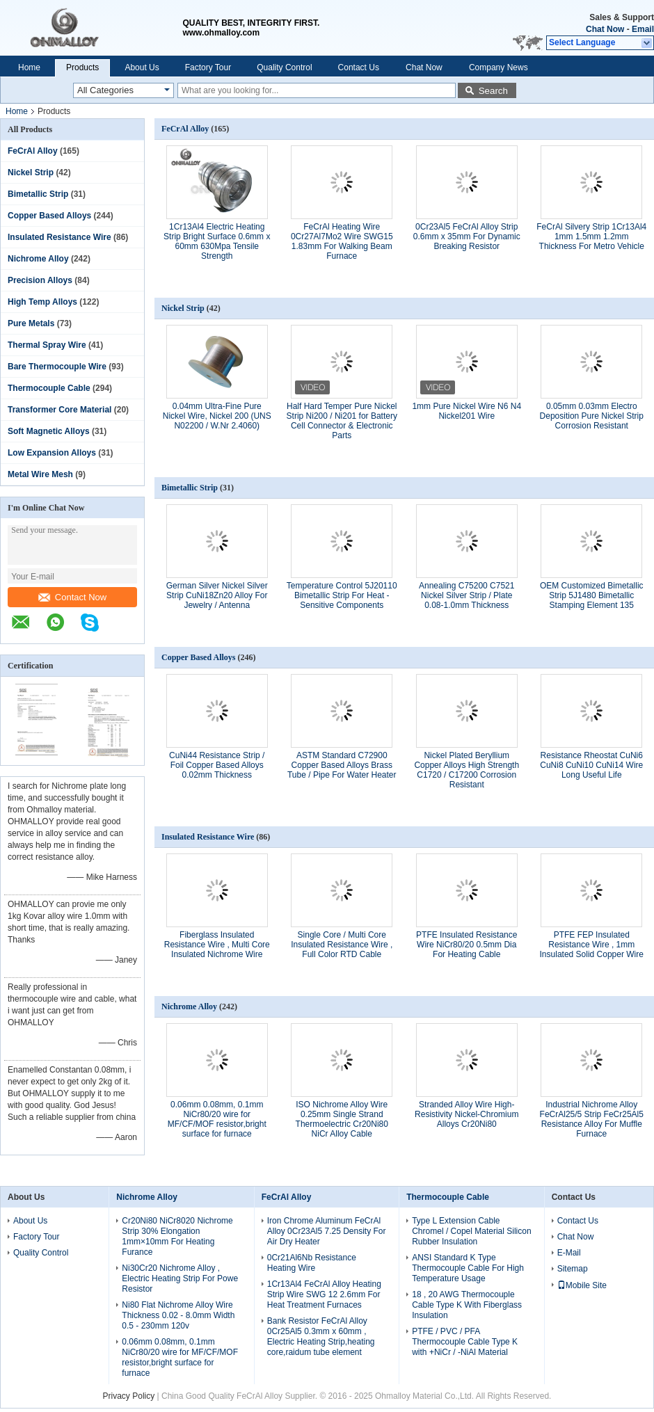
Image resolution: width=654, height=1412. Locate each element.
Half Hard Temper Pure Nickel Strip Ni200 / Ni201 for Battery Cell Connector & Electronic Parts (342, 420)
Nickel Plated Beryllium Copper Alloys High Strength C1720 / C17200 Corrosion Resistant (466, 770)
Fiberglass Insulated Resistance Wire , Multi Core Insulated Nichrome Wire (217, 944)
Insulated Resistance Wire (59, 237)
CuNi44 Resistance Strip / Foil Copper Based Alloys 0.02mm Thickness (216, 765)
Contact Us (358, 67)
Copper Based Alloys (49, 215)
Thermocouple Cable (49, 388)
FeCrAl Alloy (33, 151)
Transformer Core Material (59, 410)
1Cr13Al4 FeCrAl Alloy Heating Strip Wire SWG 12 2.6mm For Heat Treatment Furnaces (324, 1294)
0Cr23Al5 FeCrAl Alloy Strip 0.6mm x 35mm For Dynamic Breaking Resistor (466, 236)
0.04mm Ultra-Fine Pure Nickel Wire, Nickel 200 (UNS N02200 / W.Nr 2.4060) (217, 416)
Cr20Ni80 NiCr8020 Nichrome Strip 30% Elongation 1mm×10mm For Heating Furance (177, 1236)
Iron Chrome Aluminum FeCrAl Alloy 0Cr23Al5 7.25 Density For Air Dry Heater (326, 1231)
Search (493, 91)
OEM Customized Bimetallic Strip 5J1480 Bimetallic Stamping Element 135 (592, 595)
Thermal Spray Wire (47, 345)
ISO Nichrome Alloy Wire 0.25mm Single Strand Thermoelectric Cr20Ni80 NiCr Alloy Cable (342, 1119)
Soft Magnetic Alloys (49, 431)
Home (29, 67)
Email (643, 29)
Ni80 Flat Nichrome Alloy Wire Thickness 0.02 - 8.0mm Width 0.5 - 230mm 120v (178, 1315)
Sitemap (572, 1269)
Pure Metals (31, 323)
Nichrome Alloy (38, 259)
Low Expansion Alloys (52, 453)
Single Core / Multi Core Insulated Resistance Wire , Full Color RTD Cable (341, 944)
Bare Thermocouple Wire (57, 366)
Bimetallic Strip (38, 194)
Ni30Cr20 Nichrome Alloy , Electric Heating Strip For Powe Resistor (180, 1278)
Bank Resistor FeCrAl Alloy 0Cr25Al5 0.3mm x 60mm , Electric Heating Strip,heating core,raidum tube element (321, 1336)
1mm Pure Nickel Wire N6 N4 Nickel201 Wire (466, 411)
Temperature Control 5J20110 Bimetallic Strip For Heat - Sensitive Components (342, 595)
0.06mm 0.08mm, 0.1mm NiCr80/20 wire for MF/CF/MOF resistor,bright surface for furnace (217, 1119)
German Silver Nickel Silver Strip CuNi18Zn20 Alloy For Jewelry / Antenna (217, 595)
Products (82, 67)
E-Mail (569, 1253)
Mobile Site (582, 1285)
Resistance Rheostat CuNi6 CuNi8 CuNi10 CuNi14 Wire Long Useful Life (591, 765)
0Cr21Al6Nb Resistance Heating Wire (311, 1263)
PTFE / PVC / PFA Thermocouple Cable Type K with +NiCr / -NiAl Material (465, 1341)
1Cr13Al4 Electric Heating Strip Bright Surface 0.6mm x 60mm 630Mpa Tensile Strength (217, 241)
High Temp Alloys (42, 302)
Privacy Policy (129, 1396)
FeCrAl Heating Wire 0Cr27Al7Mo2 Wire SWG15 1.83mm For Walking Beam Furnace (342, 241)
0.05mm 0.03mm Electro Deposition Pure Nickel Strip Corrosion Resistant (592, 416)
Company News (498, 67)
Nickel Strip (31, 172)
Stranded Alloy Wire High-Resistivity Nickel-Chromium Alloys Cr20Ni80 (466, 1114)
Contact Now (72, 597)
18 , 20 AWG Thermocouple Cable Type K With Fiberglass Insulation (467, 1305)
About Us (142, 67)
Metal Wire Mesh (40, 474)
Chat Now (605, 29)
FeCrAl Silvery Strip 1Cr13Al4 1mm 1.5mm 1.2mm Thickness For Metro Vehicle (591, 236)
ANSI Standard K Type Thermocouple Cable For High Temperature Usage (468, 1268)
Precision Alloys (40, 280)
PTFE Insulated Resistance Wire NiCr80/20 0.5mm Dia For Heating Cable (466, 944)
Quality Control (284, 67)
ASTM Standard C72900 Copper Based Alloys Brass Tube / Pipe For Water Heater (342, 765)
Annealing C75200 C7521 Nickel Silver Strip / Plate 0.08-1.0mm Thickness (466, 595)
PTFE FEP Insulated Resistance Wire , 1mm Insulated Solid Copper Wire (592, 944)
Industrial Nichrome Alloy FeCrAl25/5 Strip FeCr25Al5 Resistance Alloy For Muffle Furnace (592, 1119)
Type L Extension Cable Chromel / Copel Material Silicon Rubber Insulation (471, 1231)
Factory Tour (208, 67)
